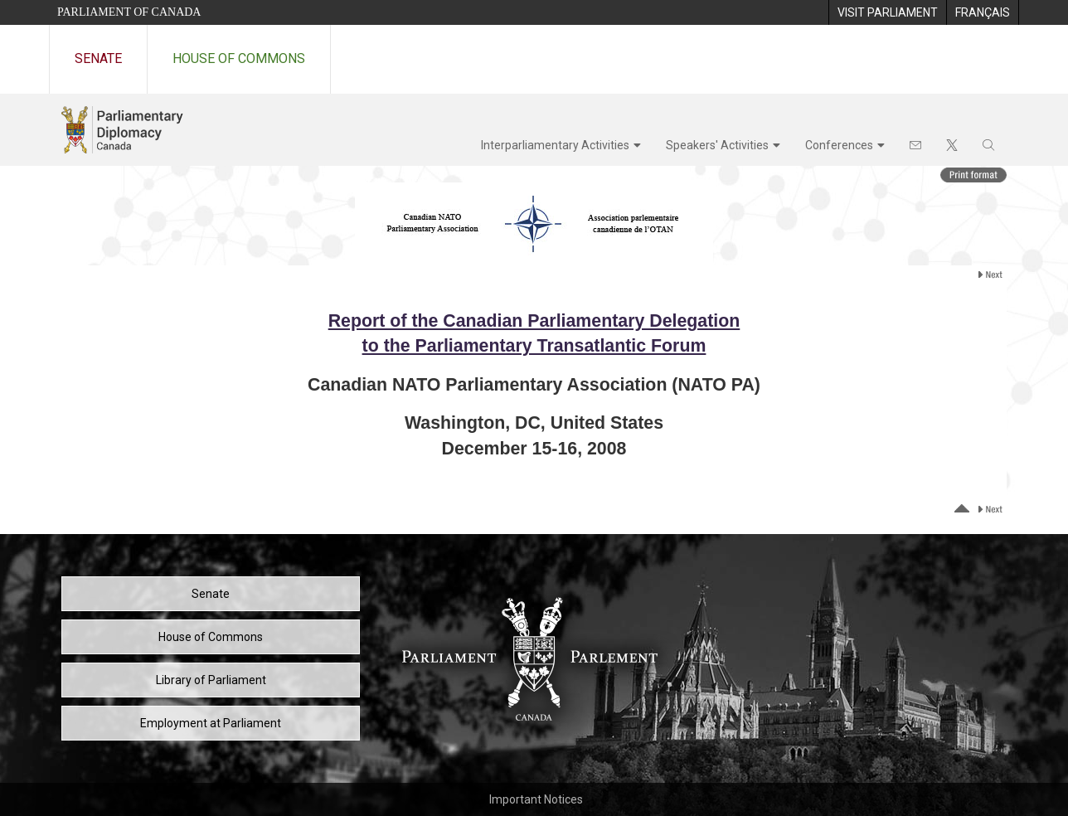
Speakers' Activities (717, 145)
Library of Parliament (211, 680)
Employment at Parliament (210, 723)
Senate (98, 58)
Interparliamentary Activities (555, 145)
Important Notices (536, 799)
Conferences (839, 145)
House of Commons (238, 58)
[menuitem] (887, 12)
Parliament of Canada (129, 12)
